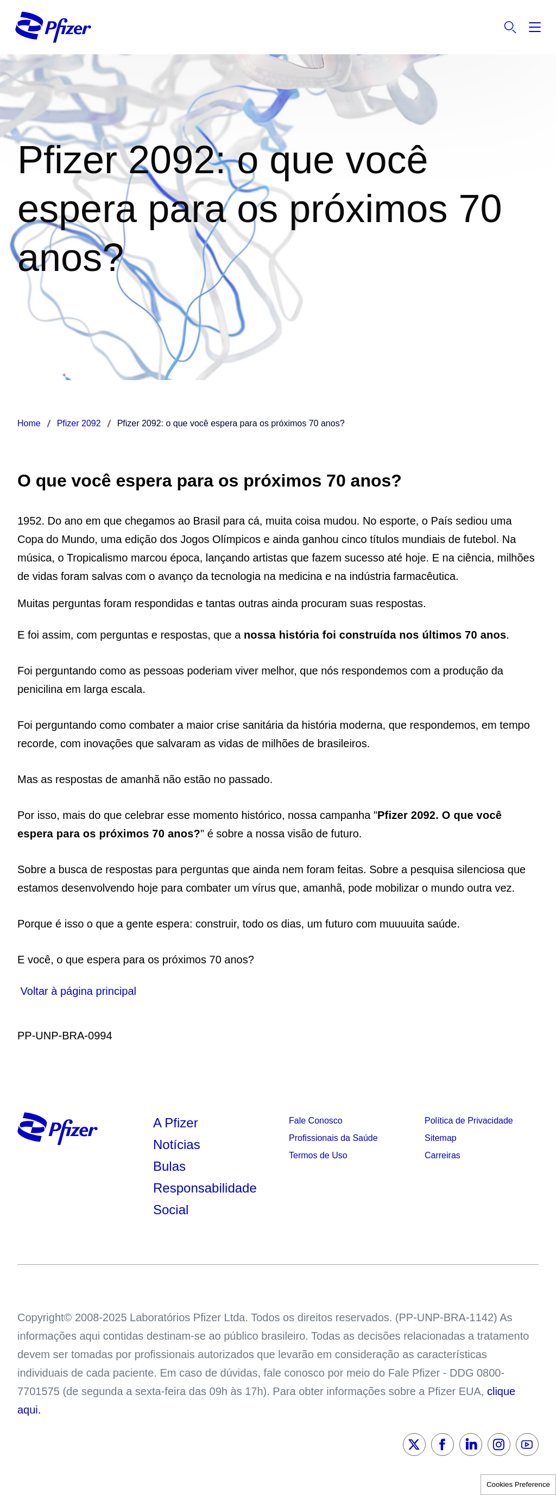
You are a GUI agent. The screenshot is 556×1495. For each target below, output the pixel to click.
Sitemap (441, 1138)
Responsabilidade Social (205, 1199)
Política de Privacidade (469, 1120)
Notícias (178, 1144)
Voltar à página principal (76, 991)
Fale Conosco (316, 1120)
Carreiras (442, 1155)
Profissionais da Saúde (333, 1138)
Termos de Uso (318, 1155)
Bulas (171, 1166)
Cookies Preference (518, 1484)
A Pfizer (175, 1122)
